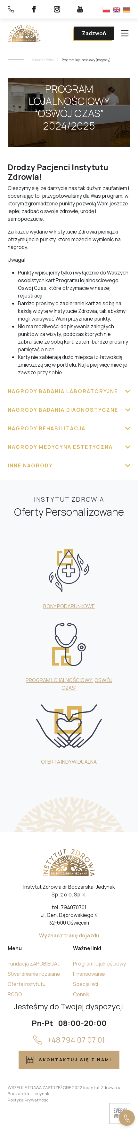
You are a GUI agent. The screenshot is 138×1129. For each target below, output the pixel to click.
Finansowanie (89, 973)
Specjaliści (85, 984)
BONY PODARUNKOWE (69, 606)
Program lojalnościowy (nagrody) (86, 60)
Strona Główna (43, 60)
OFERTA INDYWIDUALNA (69, 761)
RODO (15, 994)
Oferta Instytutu (26, 984)
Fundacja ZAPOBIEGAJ (34, 963)
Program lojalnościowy (99, 963)
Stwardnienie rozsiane (34, 973)
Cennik (81, 994)
